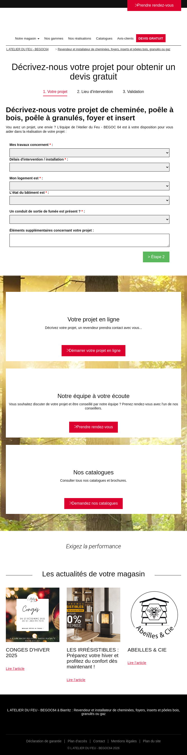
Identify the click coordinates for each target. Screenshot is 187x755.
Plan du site (152, 741)
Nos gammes (53, 38)
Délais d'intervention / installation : (38, 159)
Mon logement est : (26, 178)
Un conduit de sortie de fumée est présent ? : (47, 211)
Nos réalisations (79, 38)
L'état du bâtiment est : (29, 192)
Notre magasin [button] (27, 38)
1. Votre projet (55, 92)
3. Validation (133, 92)
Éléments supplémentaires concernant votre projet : (51, 230)
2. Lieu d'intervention (95, 92)
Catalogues (104, 38)
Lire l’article (15, 669)
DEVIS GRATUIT (151, 38)
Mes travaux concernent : (31, 145)
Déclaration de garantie (44, 741)
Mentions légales (124, 741)
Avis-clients (125, 38)
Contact (99, 741)
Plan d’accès (77, 741)
